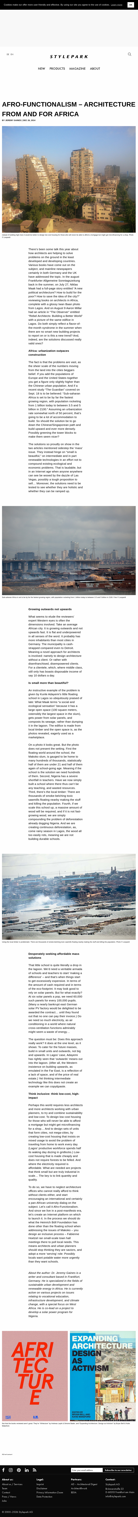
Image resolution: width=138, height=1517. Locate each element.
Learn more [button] (116, 5)
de (8, 54)
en (12, 54)
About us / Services (12, 1484)
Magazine (77, 68)
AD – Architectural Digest (84, 1484)
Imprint (40, 1484)
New (41, 68)
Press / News (9, 1496)
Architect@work (79, 1488)
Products (57, 68)
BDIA (73, 1492)
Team (4, 1488)
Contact (6, 1492)
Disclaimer (42, 1488)
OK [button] (130, 5)
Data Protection (44, 1496)
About (95, 68)
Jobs (4, 1500)
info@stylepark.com (116, 1496)
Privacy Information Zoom (50, 1492)
